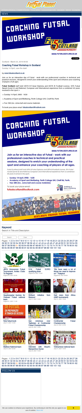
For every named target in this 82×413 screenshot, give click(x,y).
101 (55, 248)
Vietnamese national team (64, 347)
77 (62, 245)
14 (37, 241)
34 (17, 243)
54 (73, 243)
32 (11, 243)
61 (17, 245)
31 (8, 243)
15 (39, 241)
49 (59, 243)
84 (6, 248)
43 (42, 243)
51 (65, 243)
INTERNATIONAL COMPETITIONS (15, 10)
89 (20, 248)
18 (48, 241)
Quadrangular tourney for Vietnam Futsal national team (14, 297)
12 (31, 241)
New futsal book (9, 321)
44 (45, 243)
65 (28, 245)
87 (14, 248)
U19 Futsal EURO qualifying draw (39, 270)
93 (31, 248)
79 (68, 245)
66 (31, 245)
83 (3, 248)
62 (20, 245)
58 (8, 245)
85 (8, 248)
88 (17, 248)
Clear (25, 237)
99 (48, 248)
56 (3, 245)
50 (62, 243)
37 (25, 243)
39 (31, 243)
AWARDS (60, 10)
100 (51, 248)
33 (14, 243)
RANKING (76, 10)
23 (62, 241)
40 (34, 243)
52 (68, 243)
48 (56, 243)
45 (48, 243)
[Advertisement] (61, 388)
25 (68, 241)
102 (59, 248)
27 (73, 241)
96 (39, 248)
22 (59, 241)
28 (76, 241)
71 (45, 245)
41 (37, 243)
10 (25, 241)
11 (28, 241)
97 (42, 248)
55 (76, 243)
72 (48, 245)
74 (54, 245)
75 (56, 245)
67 (34, 245)
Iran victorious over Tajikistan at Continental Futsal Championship (39, 323)
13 (34, 241)
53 (71, 243)
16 (42, 241)
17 (45, 241)
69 (39, 245)
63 (22, 245)
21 (56, 241)
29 (3, 243)
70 (42, 245)
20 (54, 241)
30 (6, 243)
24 (65, 241)
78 (65, 245)
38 (28, 243)
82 (76, 245)
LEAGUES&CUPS (49, 10)
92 (28, 248)
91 (25, 248)
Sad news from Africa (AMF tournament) (64, 296)
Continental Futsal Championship (64, 322)
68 (37, 245)
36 (22, 243)
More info (39, 410)
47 (54, 243)
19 (51, 241)
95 (37, 248)
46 (51, 243)
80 (71, 245)
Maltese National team (12, 347)
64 (25, 245)
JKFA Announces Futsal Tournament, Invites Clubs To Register (14, 271)
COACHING (35, 10)
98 (45, 248)
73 (51, 245)
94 (34, 248)
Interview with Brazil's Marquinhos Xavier (39, 348)
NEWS (68, 10)
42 (39, 243)
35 (20, 243)
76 (59, 245)
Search (9, 237)
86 (11, 248)
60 (14, 245)
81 (73, 245)
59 (11, 245)
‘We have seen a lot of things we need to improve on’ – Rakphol (64, 271)
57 (6, 245)
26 (71, 241)
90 (22, 248)
